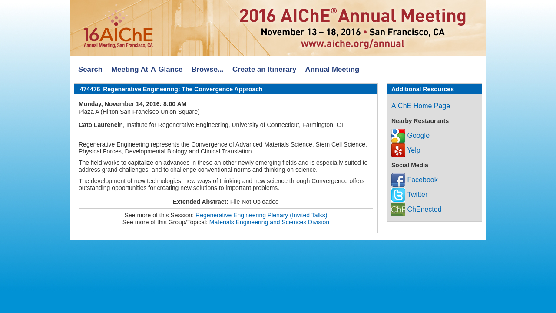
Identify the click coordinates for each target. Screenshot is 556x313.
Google (410, 135)
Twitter (409, 194)
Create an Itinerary (264, 69)
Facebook (414, 179)
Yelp (405, 150)
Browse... (207, 69)
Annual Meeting (332, 69)
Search (90, 69)
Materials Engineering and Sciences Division (269, 222)
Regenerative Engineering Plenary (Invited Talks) (261, 215)
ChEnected (416, 209)
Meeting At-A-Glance (146, 69)
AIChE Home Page (420, 106)
